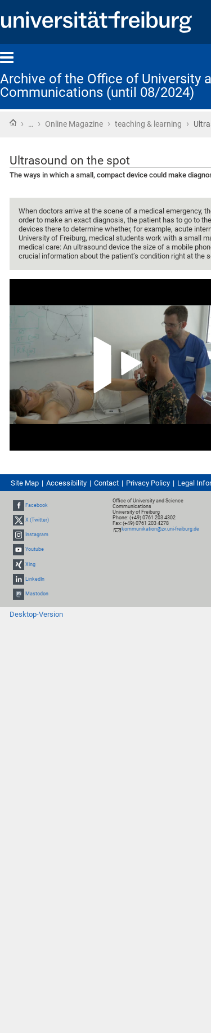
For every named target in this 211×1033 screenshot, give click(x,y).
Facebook (36, 505)
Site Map (25, 483)
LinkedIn (34, 579)
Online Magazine (74, 123)
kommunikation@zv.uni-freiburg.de (160, 529)
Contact (106, 483)
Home (13, 123)
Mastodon (36, 593)
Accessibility (66, 483)
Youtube (34, 549)
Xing (30, 564)
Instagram (36, 534)
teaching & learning (148, 123)
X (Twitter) (37, 520)
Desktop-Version (36, 614)
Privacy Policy (148, 483)
